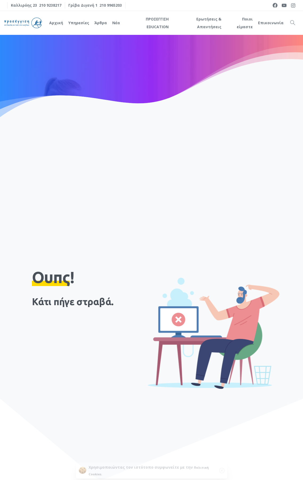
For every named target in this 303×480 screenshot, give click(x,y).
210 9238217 (50, 5)
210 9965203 (110, 5)
